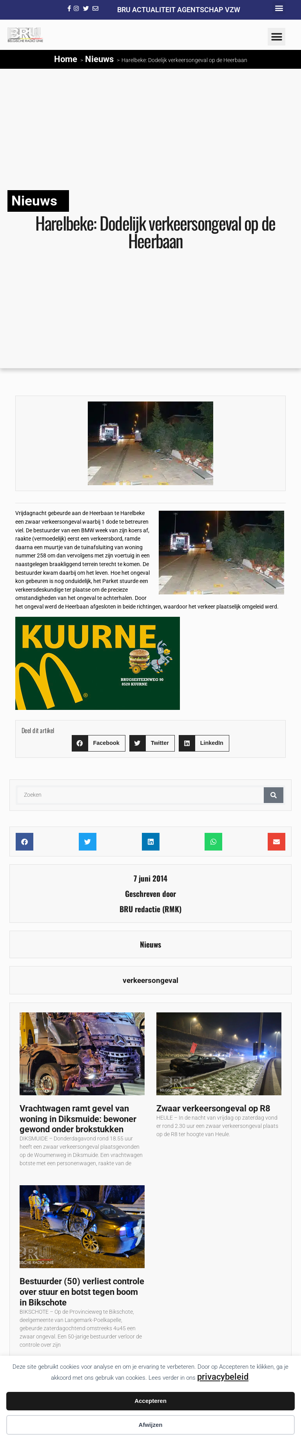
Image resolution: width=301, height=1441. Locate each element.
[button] (278, 8)
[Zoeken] (273, 795)
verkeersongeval (150, 980)
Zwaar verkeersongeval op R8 (213, 1108)
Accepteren (150, 1400)
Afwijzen (151, 1424)
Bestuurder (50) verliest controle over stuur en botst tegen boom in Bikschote (82, 1291)
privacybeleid (222, 1376)
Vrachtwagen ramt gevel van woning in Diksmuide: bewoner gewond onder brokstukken (78, 1119)
